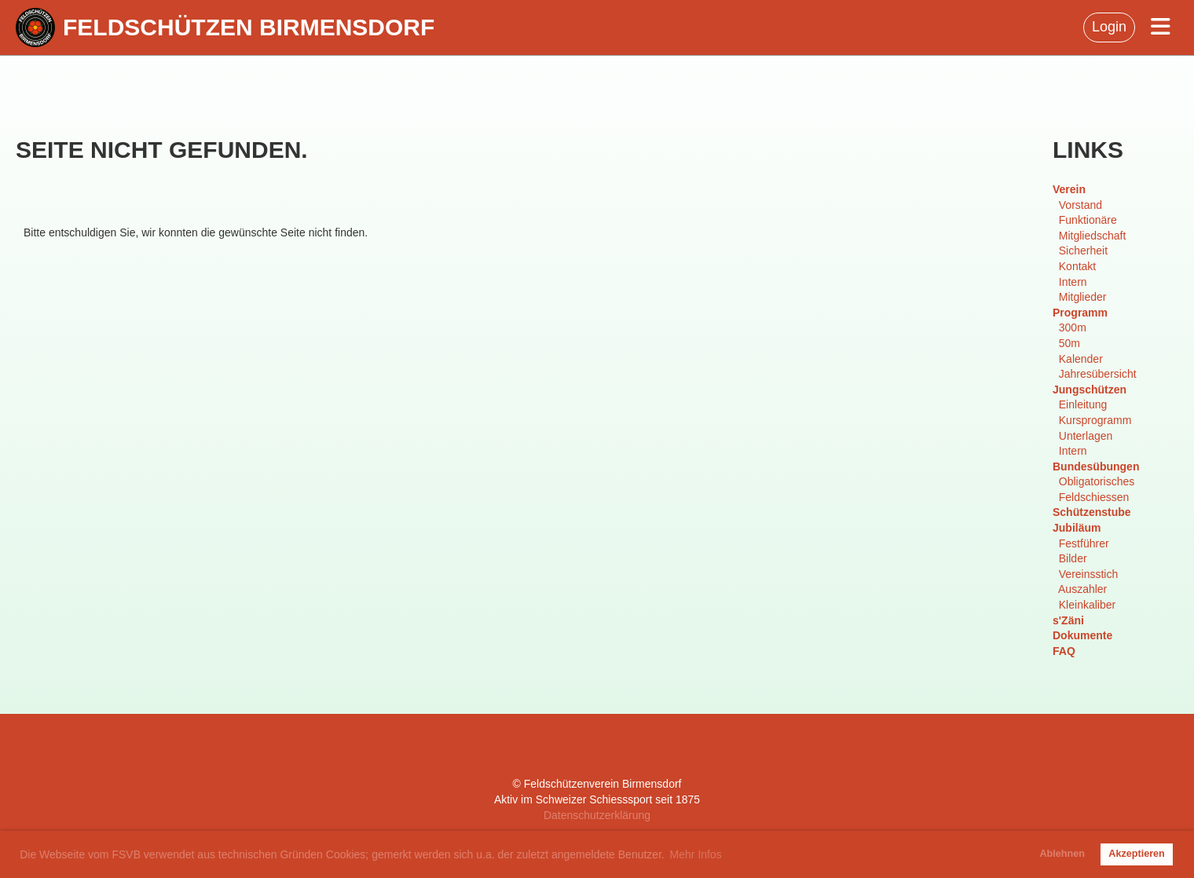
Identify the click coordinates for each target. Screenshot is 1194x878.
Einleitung (1083, 404)
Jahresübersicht (1098, 374)
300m (1072, 327)
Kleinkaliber (1087, 604)
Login (1109, 27)
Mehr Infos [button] (696, 854)
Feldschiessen (1094, 497)
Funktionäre (1088, 220)
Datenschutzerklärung (597, 815)
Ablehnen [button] (1062, 853)
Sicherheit (1083, 250)
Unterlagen (1086, 436)
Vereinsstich (1088, 574)
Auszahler (1082, 589)
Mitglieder (1083, 297)
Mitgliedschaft (1092, 235)
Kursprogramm (1095, 420)
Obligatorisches (1097, 481)
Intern (1073, 282)
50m (1069, 343)
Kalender (1081, 359)
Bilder (1073, 558)
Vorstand (1080, 205)
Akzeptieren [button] (1136, 853)
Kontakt (1077, 266)
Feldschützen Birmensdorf (248, 27)
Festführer (1084, 543)
